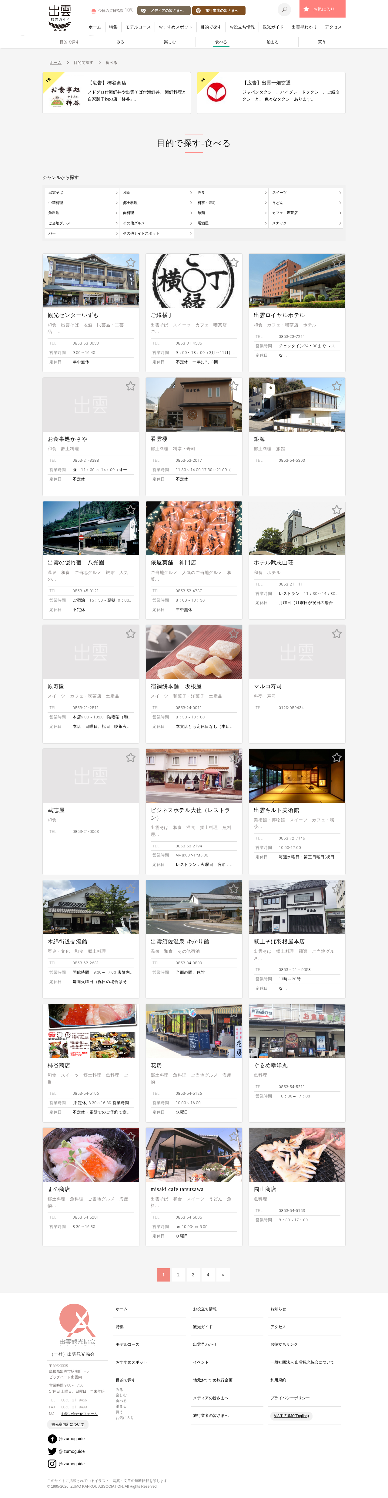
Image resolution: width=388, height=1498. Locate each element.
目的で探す (211, 27)
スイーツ (279, 192)
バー (52, 233)
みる (120, 42)
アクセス (333, 27)
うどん (277, 203)
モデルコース (138, 27)
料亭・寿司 (207, 203)
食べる (221, 42)
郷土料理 (130, 203)
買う (322, 42)
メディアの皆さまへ (167, 10)
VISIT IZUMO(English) (291, 1416)
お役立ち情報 (242, 27)
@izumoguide (72, 1438)
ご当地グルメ (59, 223)
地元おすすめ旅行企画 (212, 1380)
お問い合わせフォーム (79, 1414)
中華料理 (55, 203)
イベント (201, 1362)
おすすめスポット (175, 27)
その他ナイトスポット (141, 233)
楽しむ (170, 42)
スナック (279, 223)
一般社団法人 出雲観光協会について (302, 1362)
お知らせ (278, 1309)
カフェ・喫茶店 (285, 213)
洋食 (201, 192)
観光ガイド (273, 27)
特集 (113, 27)
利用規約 (278, 1380)
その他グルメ (134, 223)
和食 (126, 192)
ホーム (95, 27)
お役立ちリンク (284, 1344)
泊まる (273, 42)
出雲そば (55, 192)
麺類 (201, 213)
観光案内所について (68, 1424)
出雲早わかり (304, 27)
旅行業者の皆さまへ (222, 10)
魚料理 (53, 213)
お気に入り (324, 9)
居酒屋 (203, 223)
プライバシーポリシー (290, 1398)
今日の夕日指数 (116, 10)
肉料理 (128, 213)
